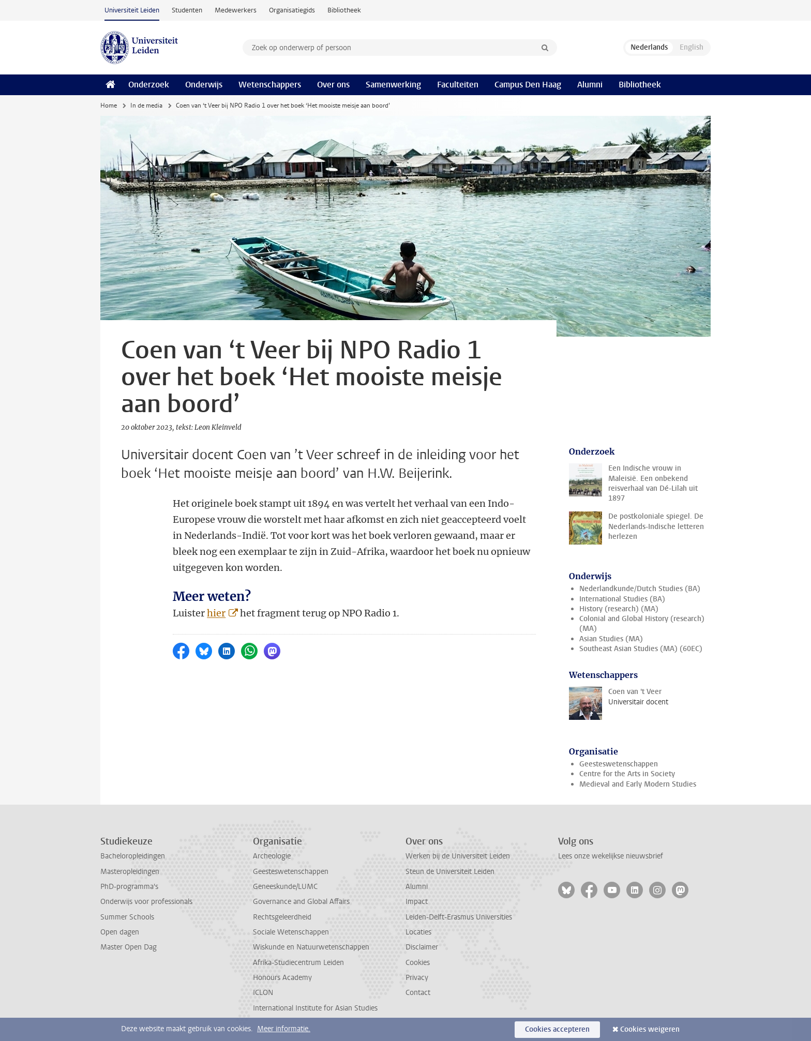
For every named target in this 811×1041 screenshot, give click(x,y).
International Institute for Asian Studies (315, 1008)
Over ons (333, 84)
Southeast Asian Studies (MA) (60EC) (640, 649)
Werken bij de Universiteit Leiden (458, 856)
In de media (146, 105)
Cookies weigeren (650, 1029)
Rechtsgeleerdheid (282, 917)
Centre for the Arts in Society (627, 774)
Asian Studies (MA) (611, 639)
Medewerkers (236, 10)
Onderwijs (203, 84)
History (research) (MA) (618, 609)
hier (216, 613)
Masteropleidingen (129, 872)
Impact (417, 902)
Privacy (417, 978)
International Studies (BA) (622, 599)
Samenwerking (393, 84)
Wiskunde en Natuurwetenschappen (311, 947)
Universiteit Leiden (131, 10)
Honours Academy (282, 978)
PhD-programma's (129, 887)
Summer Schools (127, 917)
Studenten (187, 10)
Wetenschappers (269, 84)
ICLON (263, 993)
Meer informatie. (283, 1029)
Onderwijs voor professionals (146, 902)
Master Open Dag (128, 947)
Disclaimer (422, 947)
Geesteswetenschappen (618, 764)
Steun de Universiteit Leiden (450, 872)
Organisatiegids (292, 10)
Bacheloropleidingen (132, 856)
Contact (418, 993)
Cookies (418, 963)
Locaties (418, 932)
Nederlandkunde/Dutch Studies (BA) (639, 589)
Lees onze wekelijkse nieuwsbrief (610, 856)
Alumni (590, 84)
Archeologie (272, 856)
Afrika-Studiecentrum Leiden (298, 963)
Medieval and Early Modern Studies (637, 784)
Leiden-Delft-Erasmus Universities (459, 917)
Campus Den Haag (527, 84)
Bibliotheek (344, 10)
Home (108, 105)
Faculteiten (457, 84)
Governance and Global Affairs (301, 902)
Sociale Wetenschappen (291, 932)
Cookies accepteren (557, 1029)
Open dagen (119, 932)
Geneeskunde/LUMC (285, 887)
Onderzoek (148, 84)
